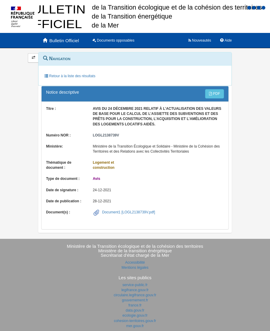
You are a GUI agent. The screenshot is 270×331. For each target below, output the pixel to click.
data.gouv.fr (135, 310)
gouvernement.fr (135, 300)
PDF (214, 94)
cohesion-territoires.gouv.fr (135, 321)
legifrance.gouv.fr (135, 290)
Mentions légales (134, 267)
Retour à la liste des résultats (70, 76)
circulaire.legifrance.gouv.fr (135, 295)
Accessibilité (135, 262)
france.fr (134, 305)
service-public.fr (134, 285)
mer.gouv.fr (135, 326)
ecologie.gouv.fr (135, 315)
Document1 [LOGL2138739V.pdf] (128, 212)
